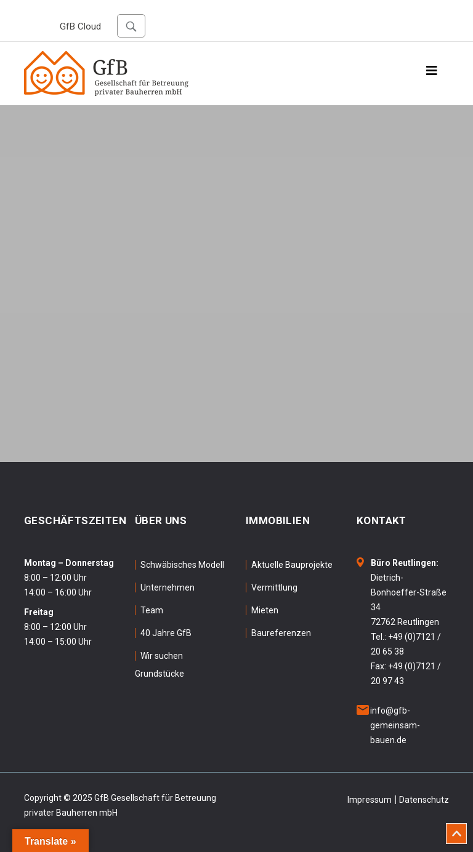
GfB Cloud (80, 26)
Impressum (369, 800)
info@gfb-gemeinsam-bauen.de (395, 725)
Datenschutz (424, 800)
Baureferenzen (281, 633)
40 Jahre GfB (166, 633)
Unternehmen (167, 587)
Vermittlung (274, 587)
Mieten (264, 610)
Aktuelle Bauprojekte (292, 565)
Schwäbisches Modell (182, 565)
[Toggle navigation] (431, 74)
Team (151, 610)
